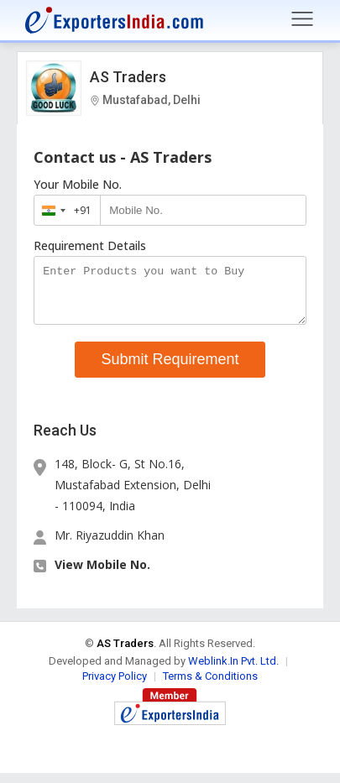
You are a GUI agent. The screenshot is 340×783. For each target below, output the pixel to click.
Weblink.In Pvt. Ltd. (233, 671)
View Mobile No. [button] (102, 574)
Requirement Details (90, 245)
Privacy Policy (114, 686)
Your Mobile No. (78, 184)
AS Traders (128, 77)
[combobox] (63, 210)
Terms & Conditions (210, 686)
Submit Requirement (169, 369)
